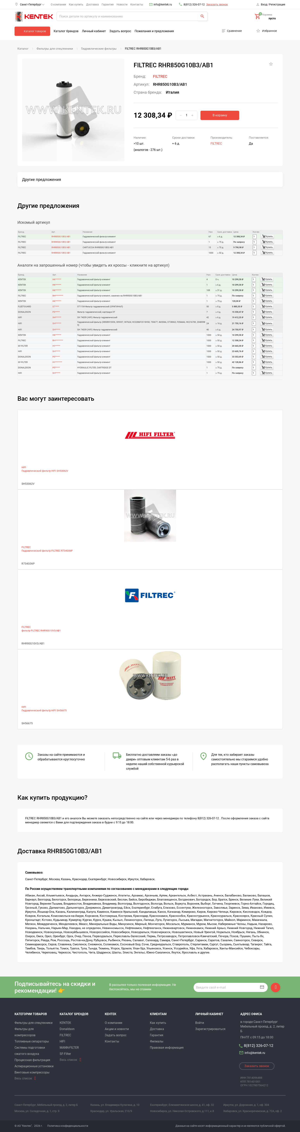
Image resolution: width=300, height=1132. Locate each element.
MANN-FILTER (69, 1047)
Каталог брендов (66, 31)
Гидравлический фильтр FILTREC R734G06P (47, 550)
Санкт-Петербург (32, 4)
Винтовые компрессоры (32, 1072)
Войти (199, 1023)
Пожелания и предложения (154, 31)
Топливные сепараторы (32, 1041)
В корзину (220, 115)
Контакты (136, 4)
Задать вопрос (120, 31)
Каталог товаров (35, 31)
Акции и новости (117, 1029)
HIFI (23, 467)
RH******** (57, 295)
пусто (272, 18)
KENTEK (65, 1023)
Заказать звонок (217, 4)
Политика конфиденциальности (67, 1125)
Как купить (76, 4)
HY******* (57, 362)
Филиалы (156, 1041)
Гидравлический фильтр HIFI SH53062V (44, 470)
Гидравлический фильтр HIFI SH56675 (44, 710)
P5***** (56, 312)
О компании (58, 4)
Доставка (92, 4)
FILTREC (160, 76)
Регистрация (277, 4)
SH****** (56, 317)
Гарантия (108, 4)
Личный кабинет (94, 31)
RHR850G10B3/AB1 (61, 236)
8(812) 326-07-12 (194, 4)
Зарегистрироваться (210, 1029)
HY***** (56, 346)
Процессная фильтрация (32, 1060)
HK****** (56, 279)
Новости (122, 4)
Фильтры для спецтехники (33, 1023)
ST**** (55, 306)
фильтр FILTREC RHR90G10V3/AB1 (41, 630)
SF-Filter (65, 1054)
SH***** (56, 329)
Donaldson (67, 1029)
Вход (264, 4)
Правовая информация (167, 1047)
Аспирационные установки (34, 1066)
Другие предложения (41, 179)
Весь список (23, 1078)
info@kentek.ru (163, 4)
